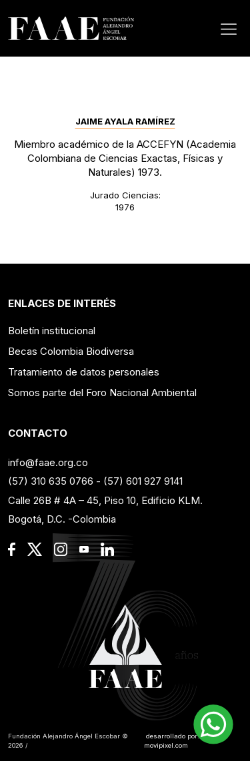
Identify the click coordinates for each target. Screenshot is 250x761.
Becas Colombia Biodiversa (71, 351)
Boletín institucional (51, 330)
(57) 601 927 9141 (143, 481)
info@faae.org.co (48, 462)
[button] (213, 724)
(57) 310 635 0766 (50, 481)
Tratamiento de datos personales (83, 372)
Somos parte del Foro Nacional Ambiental (102, 392)
